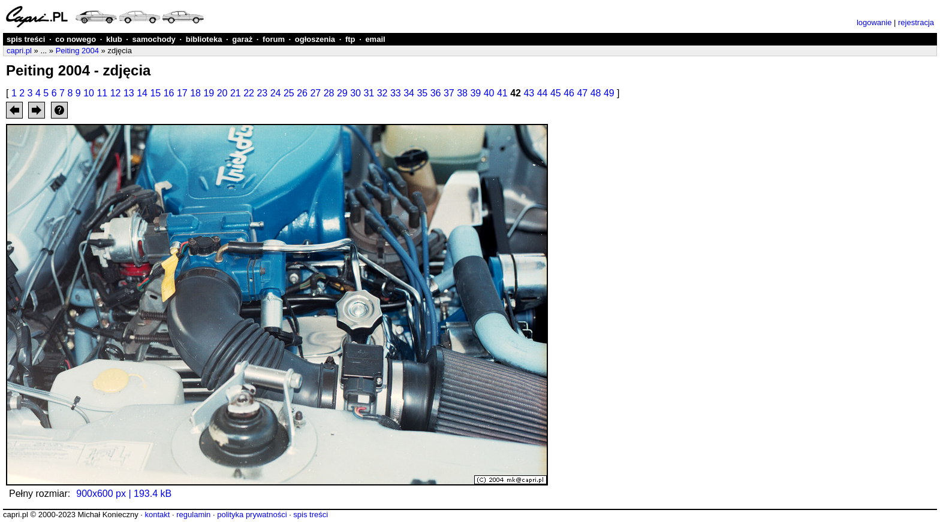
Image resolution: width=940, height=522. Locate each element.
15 (155, 93)
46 (569, 93)
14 (142, 93)
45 (555, 93)
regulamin (193, 514)
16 (169, 93)
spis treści (26, 39)
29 (342, 93)
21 (235, 93)
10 (88, 93)
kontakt (157, 514)
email (375, 39)
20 (222, 93)
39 (475, 93)
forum (274, 39)
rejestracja (916, 22)
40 (489, 93)
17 (182, 93)
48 (595, 93)
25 (289, 93)
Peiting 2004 (77, 50)
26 (302, 93)
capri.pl (19, 50)
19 (208, 93)
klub (114, 39)
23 (262, 93)
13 (128, 93)
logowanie (874, 22)
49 (609, 93)
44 (542, 93)
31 (368, 93)
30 (355, 93)
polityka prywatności (252, 514)
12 (115, 93)
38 (462, 93)
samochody (154, 39)
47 (582, 93)
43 (528, 93)
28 (329, 93)
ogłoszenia (315, 39)
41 (502, 93)
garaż (242, 39)
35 (422, 93)
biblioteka (204, 39)
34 (408, 93)
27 (315, 93)
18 (195, 93)
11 (102, 93)
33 (395, 93)
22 (248, 93)
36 (435, 93)
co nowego (75, 39)
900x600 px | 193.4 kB (123, 493)
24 (275, 93)
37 (449, 93)
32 (382, 93)
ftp (350, 39)
